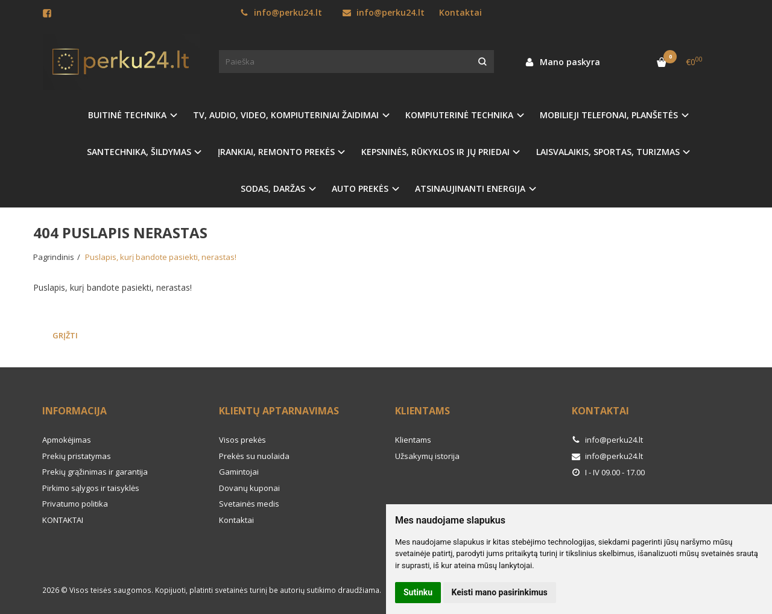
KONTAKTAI (62, 519)
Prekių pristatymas (76, 456)
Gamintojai (239, 471)
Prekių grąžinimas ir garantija (95, 471)
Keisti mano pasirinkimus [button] (500, 592)
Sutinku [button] (417, 592)
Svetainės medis (249, 503)
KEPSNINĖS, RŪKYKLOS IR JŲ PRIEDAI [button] (435, 151)
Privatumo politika (75, 503)
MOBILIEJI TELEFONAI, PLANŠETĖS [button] (609, 115)
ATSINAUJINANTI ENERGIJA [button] (470, 188)
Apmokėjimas (66, 439)
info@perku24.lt (281, 12)
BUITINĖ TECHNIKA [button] (127, 115)
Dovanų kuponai (249, 488)
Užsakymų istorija (427, 456)
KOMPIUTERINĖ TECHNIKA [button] (459, 115)
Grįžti (65, 335)
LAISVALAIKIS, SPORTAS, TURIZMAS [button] (608, 151)
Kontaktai (460, 12)
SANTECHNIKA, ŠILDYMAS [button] (139, 151)
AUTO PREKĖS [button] (360, 188)
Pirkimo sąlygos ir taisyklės (90, 488)
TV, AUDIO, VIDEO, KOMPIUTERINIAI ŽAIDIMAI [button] (286, 115)
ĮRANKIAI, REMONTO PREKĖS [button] (276, 151)
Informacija (74, 410)
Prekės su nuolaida (254, 456)
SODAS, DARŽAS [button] (273, 188)
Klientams (422, 410)
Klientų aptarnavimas (279, 410)
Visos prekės (242, 439)
